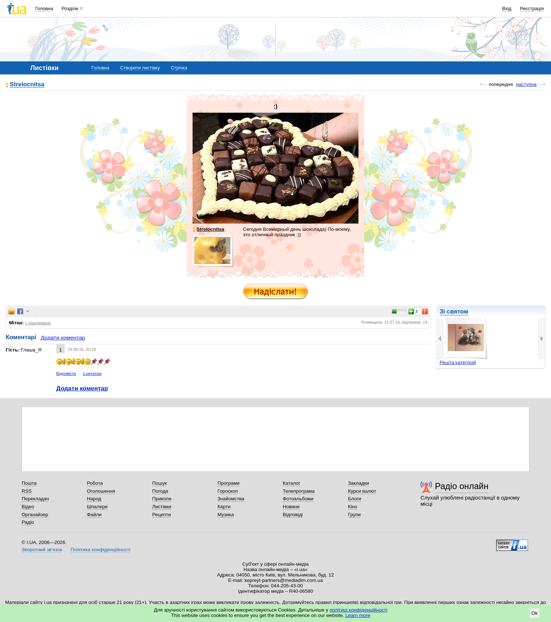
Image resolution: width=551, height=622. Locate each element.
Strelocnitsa (27, 85)
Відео (28, 506)
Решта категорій (458, 362)
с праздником (37, 323)
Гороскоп (227, 491)
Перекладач (35, 498)
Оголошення (101, 491)
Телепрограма (299, 491)
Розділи (70, 8)
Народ (94, 498)
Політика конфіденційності (100, 549)
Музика (225, 514)
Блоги (354, 498)
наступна (526, 84)
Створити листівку (140, 67)
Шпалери (97, 506)
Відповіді (293, 514)
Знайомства (230, 498)
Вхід (507, 8)
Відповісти (66, 373)
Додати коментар (63, 337)
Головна (44, 8)
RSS (27, 491)
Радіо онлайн (462, 486)
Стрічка (179, 67)
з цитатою (92, 373)
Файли (94, 514)
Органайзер (35, 514)
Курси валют (362, 491)
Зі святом (454, 311)
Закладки (358, 483)
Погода (160, 491)
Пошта (29, 483)
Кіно (352, 506)
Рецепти (161, 514)
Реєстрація (532, 8)
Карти (223, 506)
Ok (535, 613)
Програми (228, 483)
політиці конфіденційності (358, 610)
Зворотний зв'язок (42, 549)
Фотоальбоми (298, 498)
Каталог (291, 483)
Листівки (161, 506)
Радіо (28, 522)
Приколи (161, 498)
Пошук (159, 483)
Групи (354, 514)
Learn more (357, 615)
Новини (291, 506)
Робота (95, 483)
